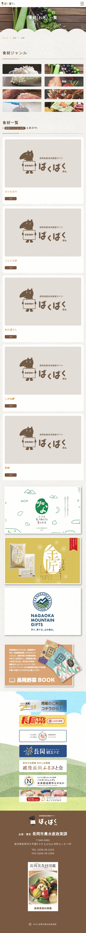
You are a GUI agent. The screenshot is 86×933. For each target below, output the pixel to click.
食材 (14, 38)
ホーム (5, 38)
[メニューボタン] (82, 3)
